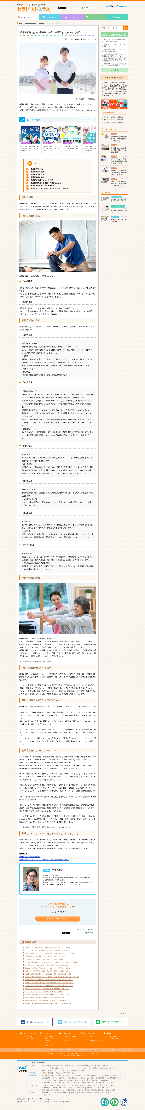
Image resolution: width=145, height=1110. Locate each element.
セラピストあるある (50, 1036)
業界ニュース (89, 1036)
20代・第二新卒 (72, 1085)
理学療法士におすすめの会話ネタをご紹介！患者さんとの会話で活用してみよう (49, 983)
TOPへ (125, 1013)
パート (73, 1068)
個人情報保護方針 (64, 1102)
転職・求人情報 (95, 1065)
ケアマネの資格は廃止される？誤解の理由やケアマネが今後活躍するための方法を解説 (51, 962)
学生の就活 (45, 1065)
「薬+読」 (37, 1049)
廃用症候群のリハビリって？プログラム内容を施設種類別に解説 (44, 860)
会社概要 (19, 1102)
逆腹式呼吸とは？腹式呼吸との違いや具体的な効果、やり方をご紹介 (46, 956)
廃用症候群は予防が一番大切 (42, 180)
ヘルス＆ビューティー (70, 1036)
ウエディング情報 (88, 1078)
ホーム (20, 23)
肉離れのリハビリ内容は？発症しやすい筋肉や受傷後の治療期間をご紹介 (47, 971)
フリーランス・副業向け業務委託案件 (72, 1070)
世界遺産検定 (100, 1078)
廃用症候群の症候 (37, 174)
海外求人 (105, 1065)
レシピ (66, 1038)
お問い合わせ (50, 1053)
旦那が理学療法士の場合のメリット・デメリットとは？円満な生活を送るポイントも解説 (52, 977)
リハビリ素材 (29, 1038)
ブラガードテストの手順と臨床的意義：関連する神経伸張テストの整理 (47, 950)
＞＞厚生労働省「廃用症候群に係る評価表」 (36, 661)
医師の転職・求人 (47, 1090)
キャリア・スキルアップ (29, 17)
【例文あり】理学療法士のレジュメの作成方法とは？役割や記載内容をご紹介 (49, 986)
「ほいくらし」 (90, 1049)
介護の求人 (80, 1090)
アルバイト (64, 1068)
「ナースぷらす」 (62, 1049)
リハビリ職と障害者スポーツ (93, 1040)
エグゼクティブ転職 (108, 1085)
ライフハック (68, 1040)
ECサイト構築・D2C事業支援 (63, 1080)
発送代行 (73, 1092)
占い (66, 1043)
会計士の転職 (46, 1087)
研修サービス (46, 1092)
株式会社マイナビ (23, 1099)
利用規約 (61, 1053)
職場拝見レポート (49, 1040)
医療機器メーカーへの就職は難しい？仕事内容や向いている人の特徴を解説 (48, 1003)
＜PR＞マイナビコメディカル (84, 930)
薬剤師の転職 (80, 1087)
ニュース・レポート (95, 17)
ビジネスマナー (49, 1043)
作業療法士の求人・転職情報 (113, 120)
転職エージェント (93, 1085)
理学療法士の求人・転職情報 (113, 117)
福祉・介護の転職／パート (50, 1070)
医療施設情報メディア (49, 1083)
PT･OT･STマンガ (49, 1038)
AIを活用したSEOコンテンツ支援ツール (104, 1083)
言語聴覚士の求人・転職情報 (113, 122)
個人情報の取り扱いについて (75, 1053)
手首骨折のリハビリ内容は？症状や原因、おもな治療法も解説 (44, 959)
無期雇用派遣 (70, 1090)
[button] (20, 138)
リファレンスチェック (49, 1095)
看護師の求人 (91, 1087)
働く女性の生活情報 (59, 1078)
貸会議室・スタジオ (93, 1092)
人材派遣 (45, 1085)
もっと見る (114, 70)
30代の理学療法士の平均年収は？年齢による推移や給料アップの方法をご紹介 (49, 980)
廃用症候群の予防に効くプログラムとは (46, 183)
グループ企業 (53, 1102)
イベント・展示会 (80, 1080)
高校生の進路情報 (47, 1073)
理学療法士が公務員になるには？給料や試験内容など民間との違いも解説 (47, 947)
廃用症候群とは (37, 169)
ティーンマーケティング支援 (108, 1075)
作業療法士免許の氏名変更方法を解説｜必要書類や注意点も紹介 (44, 997)
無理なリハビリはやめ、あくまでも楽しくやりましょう (52, 188)
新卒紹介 (83, 1085)
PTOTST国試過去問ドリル (116, 1038)
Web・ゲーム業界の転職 (57, 1085)
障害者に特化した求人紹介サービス (104, 1068)
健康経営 (81, 1092)
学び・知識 (41, 23)
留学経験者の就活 (57, 1065)
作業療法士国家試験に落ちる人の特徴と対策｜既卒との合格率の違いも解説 (48, 974)
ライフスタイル (73, 17)
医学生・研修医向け (82, 1065)
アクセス (26, 1102)
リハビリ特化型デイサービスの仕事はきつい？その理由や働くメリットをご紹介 (49, 953)
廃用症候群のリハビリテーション (43, 186)
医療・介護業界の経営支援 (95, 1090)
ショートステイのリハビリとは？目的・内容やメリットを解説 (44, 991)
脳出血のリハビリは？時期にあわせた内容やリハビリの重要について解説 (47, 968)
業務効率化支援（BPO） (60, 1092)
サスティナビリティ (37, 1102)
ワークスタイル (51, 17)
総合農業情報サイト (113, 1078)
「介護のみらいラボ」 (119, 1049)
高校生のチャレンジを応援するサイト (84, 1075)
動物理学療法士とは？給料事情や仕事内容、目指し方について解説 (45, 1000)
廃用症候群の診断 (37, 177)
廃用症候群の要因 (37, 172)
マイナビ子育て (47, 1080)
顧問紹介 (70, 1087)
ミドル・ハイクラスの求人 (50, 1068)
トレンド (88, 1038)
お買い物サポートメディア (66, 1083)
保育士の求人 (60, 1090)
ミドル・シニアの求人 (84, 1068)
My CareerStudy (94, 1080)
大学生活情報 (46, 1078)
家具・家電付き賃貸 (83, 1083)
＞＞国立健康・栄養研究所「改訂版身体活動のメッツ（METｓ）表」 (45, 827)
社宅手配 (104, 1092)
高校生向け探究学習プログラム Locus (67, 1073)
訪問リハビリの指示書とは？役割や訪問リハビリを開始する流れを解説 (47, 989)
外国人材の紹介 (110, 1090)
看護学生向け (69, 1065)
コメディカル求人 (102, 1087)
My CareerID (105, 1080)
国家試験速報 (112, 1036)
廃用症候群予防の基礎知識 (29, 857)
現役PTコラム (49, 1045)
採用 (46, 1102)
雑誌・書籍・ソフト (74, 1078)
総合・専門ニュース (64, 1075)
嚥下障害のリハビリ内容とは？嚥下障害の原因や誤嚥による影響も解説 (47, 965)
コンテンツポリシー (93, 1053)
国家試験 (117, 17)
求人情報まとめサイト (49, 1075)
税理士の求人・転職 (59, 1087)
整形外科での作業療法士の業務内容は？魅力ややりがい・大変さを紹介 (47, 994)
